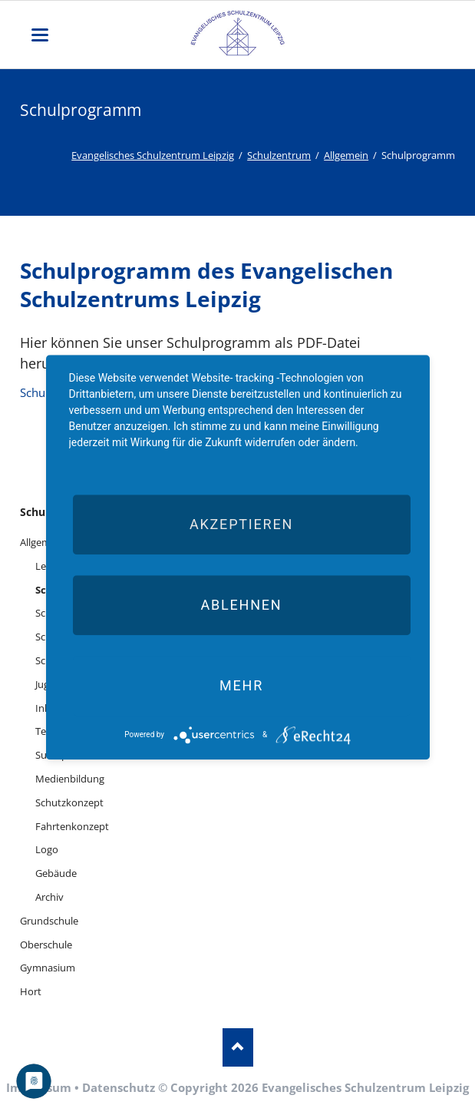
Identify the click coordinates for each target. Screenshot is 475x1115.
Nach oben (238, 1047)
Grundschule (49, 921)
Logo (46, 849)
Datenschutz (118, 1087)
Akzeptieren (241, 524)
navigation (40, 35)
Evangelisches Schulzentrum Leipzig (152, 155)
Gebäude (56, 873)
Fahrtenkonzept (72, 826)
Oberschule (46, 944)
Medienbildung (69, 779)
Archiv (49, 897)
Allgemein (346, 155)
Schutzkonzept (69, 802)
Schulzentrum (279, 155)
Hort (30, 991)
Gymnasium (47, 967)
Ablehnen (241, 605)
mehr (241, 685)
